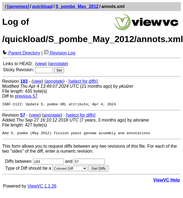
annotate (57, 63)
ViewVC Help (166, 181)
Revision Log (59, 53)
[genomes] (18, 6)
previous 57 (26, 96)
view (41, 63)
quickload (42, 6)
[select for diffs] (83, 81)
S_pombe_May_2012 (77, 6)
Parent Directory (21, 53)
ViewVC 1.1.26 (42, 187)
